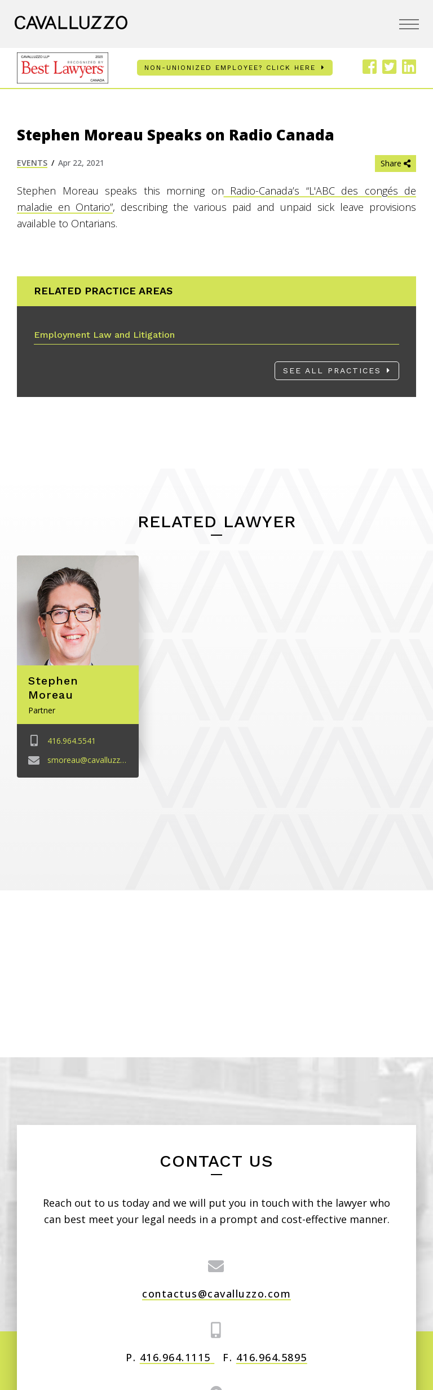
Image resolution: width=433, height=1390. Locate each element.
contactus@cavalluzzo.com (216, 1293)
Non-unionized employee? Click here (230, 68)
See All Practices (332, 370)
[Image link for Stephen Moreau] (78, 610)
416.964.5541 (71, 740)
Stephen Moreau (53, 687)
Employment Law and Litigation (104, 334)
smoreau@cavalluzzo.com (95, 759)
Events (32, 162)
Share (395, 163)
